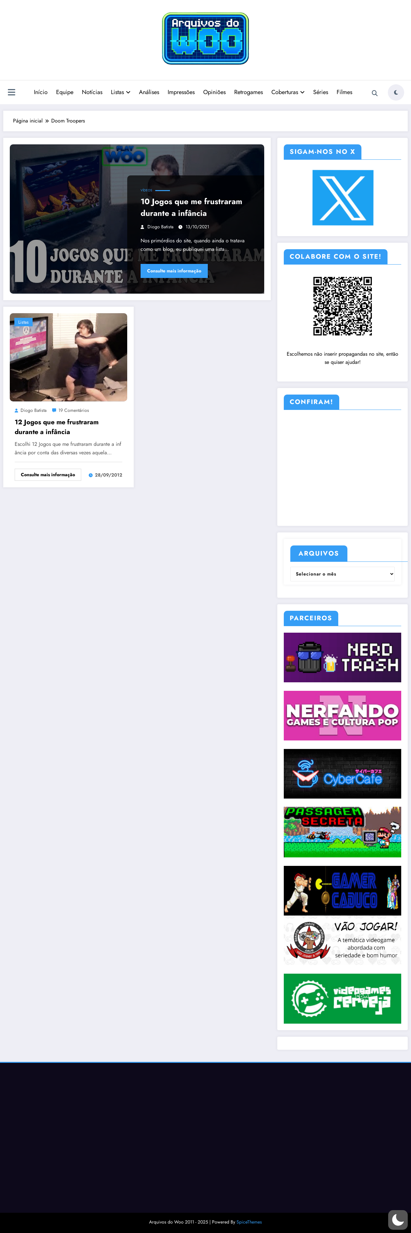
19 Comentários (73, 410)
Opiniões (214, 92)
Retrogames (248, 92)
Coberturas (288, 92)
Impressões (181, 92)
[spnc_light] (396, 92)
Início (41, 92)
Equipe (64, 92)
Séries (320, 92)
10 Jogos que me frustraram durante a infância (191, 207)
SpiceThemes (249, 1222)
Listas (120, 92)
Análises (149, 92)
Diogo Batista (160, 226)
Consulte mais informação (174, 271)
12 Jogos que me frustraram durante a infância (57, 427)
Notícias (92, 92)
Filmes (344, 92)
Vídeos (146, 190)
